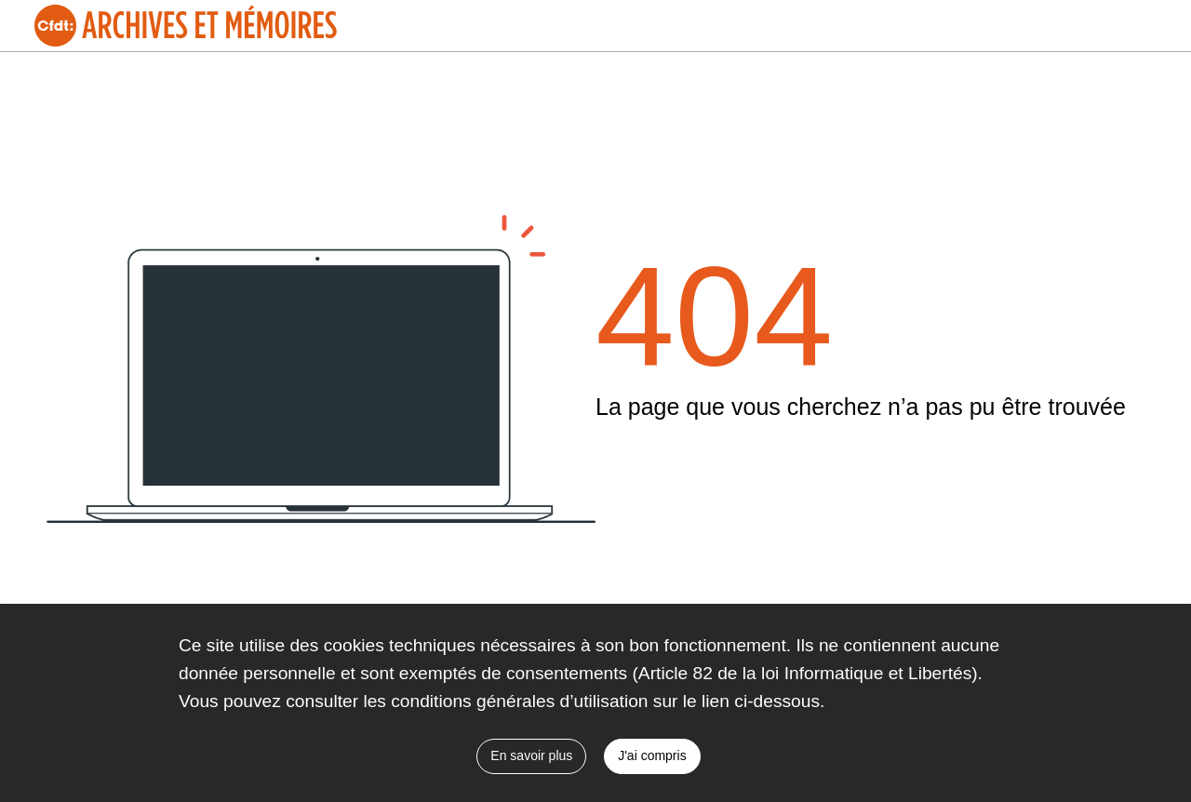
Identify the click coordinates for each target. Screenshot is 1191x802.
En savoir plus (531, 755)
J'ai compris (652, 755)
